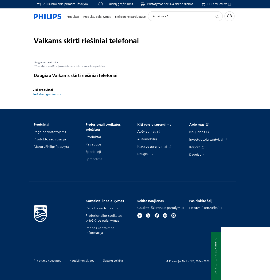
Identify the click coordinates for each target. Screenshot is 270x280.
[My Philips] (229, 16)
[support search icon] (217, 16)
